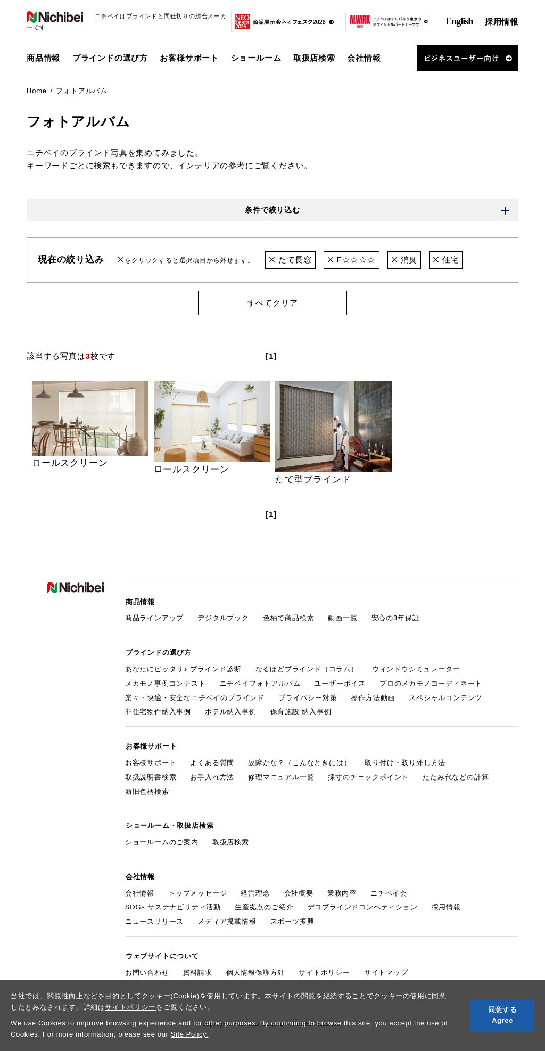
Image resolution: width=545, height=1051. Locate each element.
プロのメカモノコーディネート (430, 682)
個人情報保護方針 (255, 968)
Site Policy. (190, 1034)
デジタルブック (223, 617)
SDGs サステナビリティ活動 (173, 903)
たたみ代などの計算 (456, 775)
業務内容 (342, 889)
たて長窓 (290, 260)
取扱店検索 (314, 57)
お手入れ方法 (212, 775)
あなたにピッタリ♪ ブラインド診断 (183, 667)
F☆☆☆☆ (351, 260)
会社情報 (139, 889)
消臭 (404, 260)
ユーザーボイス (340, 682)
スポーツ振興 (292, 918)
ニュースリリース (154, 918)
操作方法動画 (373, 696)
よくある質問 (212, 761)
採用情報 (501, 21)
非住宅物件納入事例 (158, 711)
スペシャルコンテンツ (445, 696)
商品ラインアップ (154, 617)
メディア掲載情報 (226, 918)
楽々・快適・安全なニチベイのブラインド (195, 696)
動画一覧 (342, 617)
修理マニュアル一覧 (281, 775)
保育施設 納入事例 (301, 711)
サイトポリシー (130, 1007)
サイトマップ (386, 968)
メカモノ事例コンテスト (165, 682)
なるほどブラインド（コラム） (306, 667)
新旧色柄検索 (147, 789)
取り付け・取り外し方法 (405, 761)
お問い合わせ (147, 968)
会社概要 (298, 889)
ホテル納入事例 (231, 711)
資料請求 (197, 968)
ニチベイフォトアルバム (260, 682)
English (459, 21)
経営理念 (255, 889)
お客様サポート (151, 761)
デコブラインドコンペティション (363, 903)
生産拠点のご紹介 (264, 903)
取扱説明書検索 (151, 775)
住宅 (446, 260)
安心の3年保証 (395, 617)
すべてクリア (272, 302)
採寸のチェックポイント (368, 775)
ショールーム (256, 57)
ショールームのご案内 (162, 839)
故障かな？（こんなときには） (299, 761)
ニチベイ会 (388, 889)
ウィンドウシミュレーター (416, 667)
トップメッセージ (197, 889)
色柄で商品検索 (289, 617)
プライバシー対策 (307, 696)
